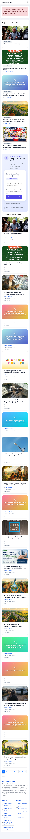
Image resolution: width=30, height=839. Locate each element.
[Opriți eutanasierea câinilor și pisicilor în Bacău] (15, 62)
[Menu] (27, 2)
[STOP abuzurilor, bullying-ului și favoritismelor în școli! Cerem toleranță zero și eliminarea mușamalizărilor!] (15, 139)
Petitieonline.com (7, 2)
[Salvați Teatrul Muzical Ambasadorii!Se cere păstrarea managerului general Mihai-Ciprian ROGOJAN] (15, 87)
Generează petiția (14, 197)
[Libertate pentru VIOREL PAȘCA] (15, 37)
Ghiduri (4, 800)
